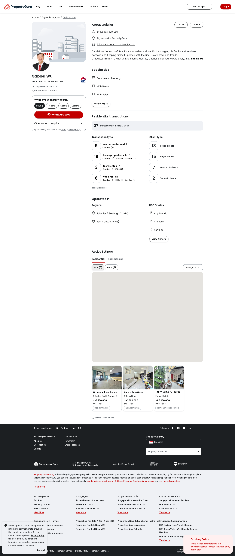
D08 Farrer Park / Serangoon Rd (175, 536)
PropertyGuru (41, 496)
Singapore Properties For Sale (132, 500)
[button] (197, 58)
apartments (107, 481)
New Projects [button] (78, 6)
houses (151, 481)
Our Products (40, 445)
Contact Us (71, 436)
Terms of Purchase (100, 551)
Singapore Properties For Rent (174, 500)
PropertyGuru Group (45, 436)
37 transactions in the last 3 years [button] (116, 44)
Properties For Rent (169, 496)
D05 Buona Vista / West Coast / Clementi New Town (178, 531)
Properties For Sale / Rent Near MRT (95, 521)
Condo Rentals (168, 508)
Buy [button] (40, 6)
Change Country (155, 436)
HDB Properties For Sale (132, 504)
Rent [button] (51, 6)
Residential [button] (98, 259)
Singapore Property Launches (48, 525)
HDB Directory (41, 508)
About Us (38, 441)
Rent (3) (111, 267)
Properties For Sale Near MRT (92, 525)
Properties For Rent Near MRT (92, 529)
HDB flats (118, 481)
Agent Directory (51, 17)
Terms (63, 130)
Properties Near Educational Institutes (138, 521)
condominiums (94, 481)
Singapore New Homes (46, 521)
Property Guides (42, 504)
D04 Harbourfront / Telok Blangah (175, 525)
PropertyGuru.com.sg (44, 474)
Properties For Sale (128, 496)
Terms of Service (64, 551)
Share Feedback (72, 445)
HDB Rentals (167, 504)
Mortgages (82, 496)
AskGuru (38, 500)
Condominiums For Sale (132, 508)
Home (35, 17)
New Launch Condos (44, 529)
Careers (37, 449)
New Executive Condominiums (49, 533)
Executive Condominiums (135, 481)
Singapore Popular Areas (173, 521)
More (106, 6)
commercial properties (169, 481)
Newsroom (70, 441)
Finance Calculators (88, 508)
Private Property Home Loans (90, 500)
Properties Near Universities (134, 525)
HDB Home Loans (84, 504)
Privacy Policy (74, 130)
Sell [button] (62, 6)
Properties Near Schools (132, 529)
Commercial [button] (115, 259)
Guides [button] (94, 6)
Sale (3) (98, 267)
